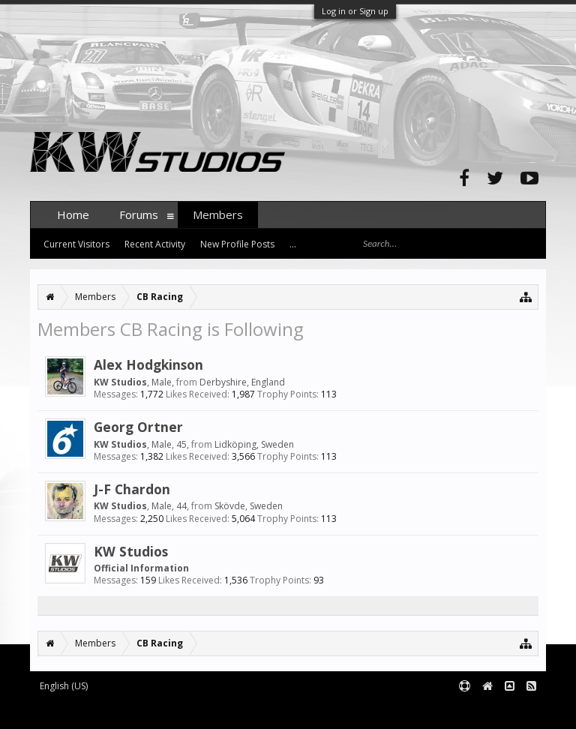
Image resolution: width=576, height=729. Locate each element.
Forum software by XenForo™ (144, 711)
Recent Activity (154, 244)
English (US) (64, 686)
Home (73, 214)
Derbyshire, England (242, 382)
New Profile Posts (237, 244)
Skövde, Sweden (248, 506)
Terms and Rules (508, 711)
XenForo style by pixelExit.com (324, 711)
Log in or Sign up (355, 10)
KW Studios (131, 551)
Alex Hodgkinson (148, 365)
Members (218, 214)
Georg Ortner (138, 427)
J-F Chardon (132, 489)
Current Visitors (77, 244)
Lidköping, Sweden (254, 444)
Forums (138, 214)
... (293, 244)
